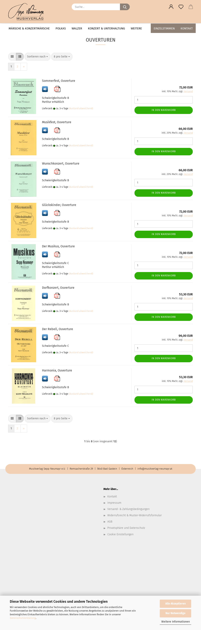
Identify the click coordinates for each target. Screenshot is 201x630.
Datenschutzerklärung (23, 617)
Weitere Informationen (175, 621)
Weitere (136, 28)
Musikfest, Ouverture (56, 122)
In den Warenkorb (164, 110)
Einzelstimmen (164, 28)
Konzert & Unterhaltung (106, 28)
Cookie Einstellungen (120, 534)
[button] (171, 7)
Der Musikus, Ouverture (58, 246)
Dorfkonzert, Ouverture (58, 288)
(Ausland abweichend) (81, 108)
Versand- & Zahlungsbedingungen (128, 509)
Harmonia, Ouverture (57, 370)
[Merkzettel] (181, 7)
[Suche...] (125, 7)
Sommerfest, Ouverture (58, 81)
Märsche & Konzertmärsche (29, 28)
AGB (109, 521)
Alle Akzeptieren (175, 603)
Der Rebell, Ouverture (57, 329)
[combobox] (37, 57)
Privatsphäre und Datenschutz (126, 528)
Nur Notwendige (175, 613)
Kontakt (187, 28)
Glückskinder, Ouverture (59, 205)
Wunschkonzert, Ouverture (60, 163)
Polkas (61, 28)
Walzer (77, 28)
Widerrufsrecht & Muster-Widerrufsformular (134, 515)
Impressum (114, 502)
